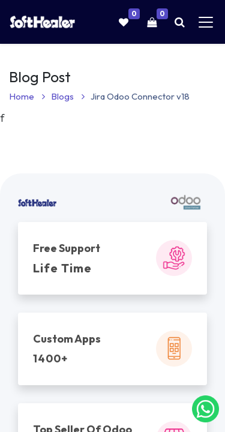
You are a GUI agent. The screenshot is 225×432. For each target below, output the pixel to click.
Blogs (68, 96)
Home (27, 96)
